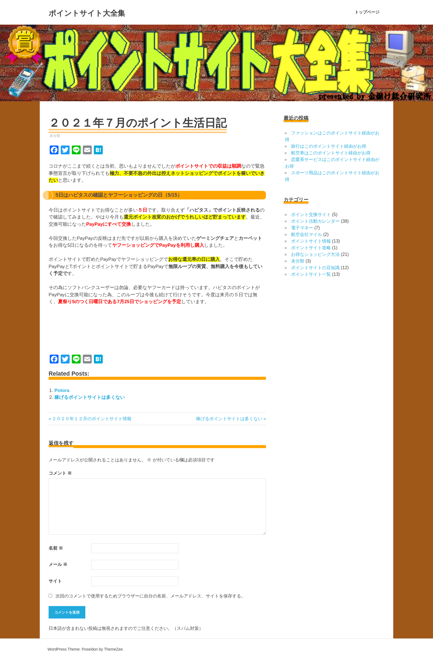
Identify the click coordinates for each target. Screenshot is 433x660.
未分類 (54, 136)
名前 (56, 548)
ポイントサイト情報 (311, 241)
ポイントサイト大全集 (102, 12)
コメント (60, 473)
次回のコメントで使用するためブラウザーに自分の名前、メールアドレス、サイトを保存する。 (150, 596)
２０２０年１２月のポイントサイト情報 (91, 418)
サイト (55, 581)
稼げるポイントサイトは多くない (89, 397)
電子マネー (302, 227)
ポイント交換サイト (311, 214)
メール (58, 564)
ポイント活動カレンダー (315, 221)
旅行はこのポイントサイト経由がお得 (328, 146)
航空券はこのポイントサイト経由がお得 (331, 152)
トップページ (367, 12)
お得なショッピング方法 (315, 254)
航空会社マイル (306, 234)
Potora (61, 390)
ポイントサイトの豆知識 (315, 267)
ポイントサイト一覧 (311, 274)
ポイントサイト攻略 (311, 247)
